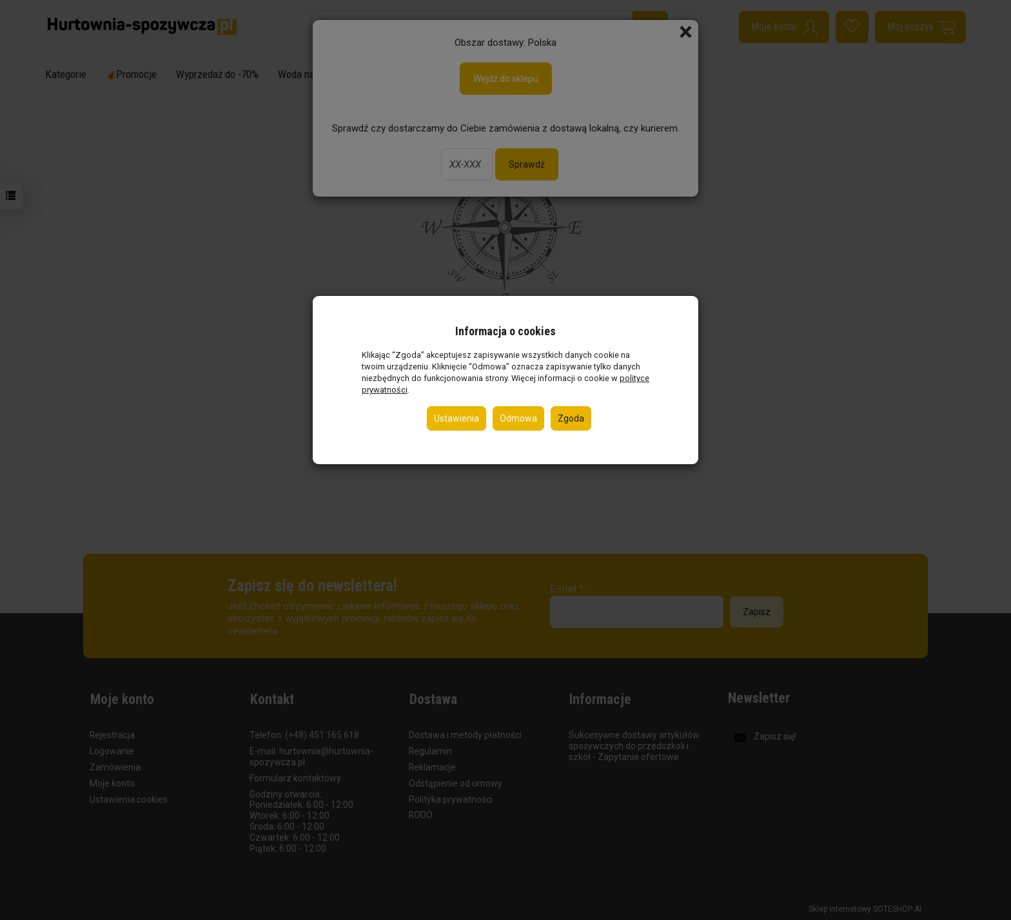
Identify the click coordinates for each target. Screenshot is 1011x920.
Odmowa (518, 418)
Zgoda (571, 418)
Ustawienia (456, 418)
